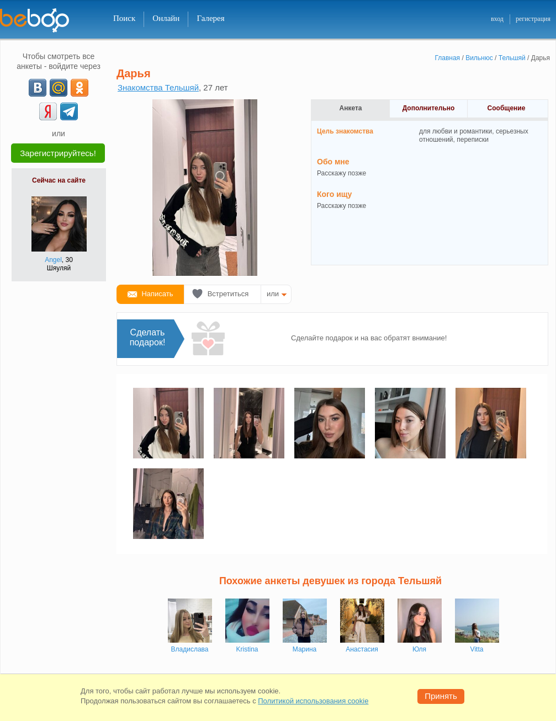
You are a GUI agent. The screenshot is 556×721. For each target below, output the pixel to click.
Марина (304, 649)
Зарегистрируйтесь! (58, 153)
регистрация (533, 19)
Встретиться (228, 294)
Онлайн (165, 18)
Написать (157, 294)
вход (497, 19)
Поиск (124, 18)
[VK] (37, 88)
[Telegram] (69, 111)
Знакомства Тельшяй (158, 87)
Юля (419, 649)
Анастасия (362, 649)
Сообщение (507, 108)
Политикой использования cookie (313, 701)
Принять (441, 696)
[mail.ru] (58, 88)
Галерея (210, 18)
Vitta (477, 649)
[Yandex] (48, 111)
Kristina (247, 649)
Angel (53, 260)
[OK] (79, 88)
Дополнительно (429, 108)
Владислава (190, 649)
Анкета (351, 108)
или (273, 294)
